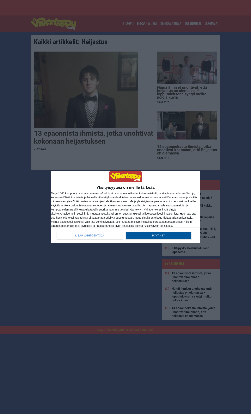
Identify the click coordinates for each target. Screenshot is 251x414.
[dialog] (125, 207)
